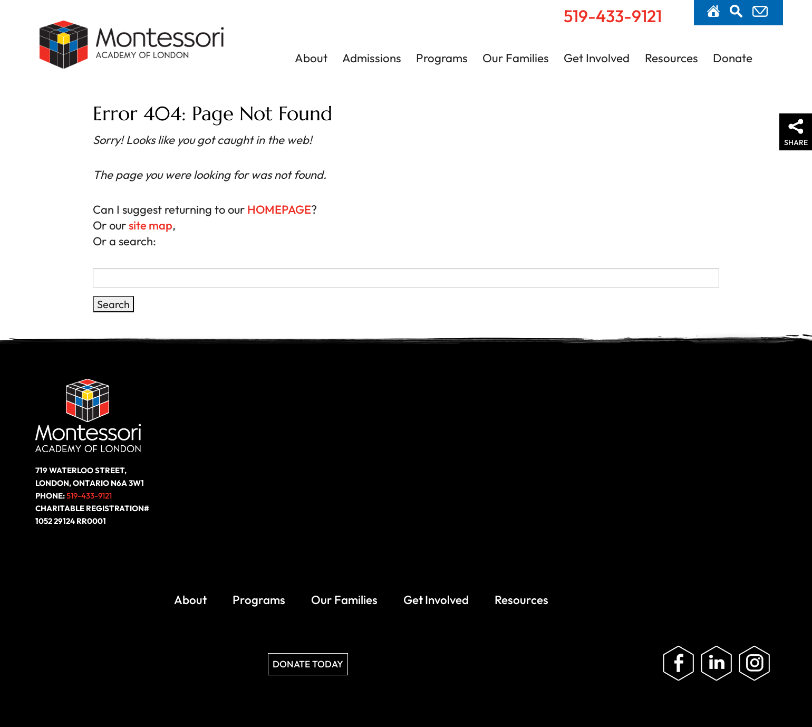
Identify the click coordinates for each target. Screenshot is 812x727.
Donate (732, 58)
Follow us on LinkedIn (720, 463)
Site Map (636, 530)
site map (147, 225)
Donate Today (289, 464)
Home (713, 11)
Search (736, 11)
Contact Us (760, 11)
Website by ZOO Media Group (719, 530)
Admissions (371, 58)
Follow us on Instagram (758, 463)
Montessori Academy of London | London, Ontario (132, 50)
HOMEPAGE (276, 209)
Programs (442, 58)
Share (796, 142)
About (311, 58)
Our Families (515, 58)
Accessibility (514, 530)
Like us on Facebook (682, 463)
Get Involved (597, 58)
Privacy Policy (579, 530)
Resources (671, 58)
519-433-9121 (613, 15)
